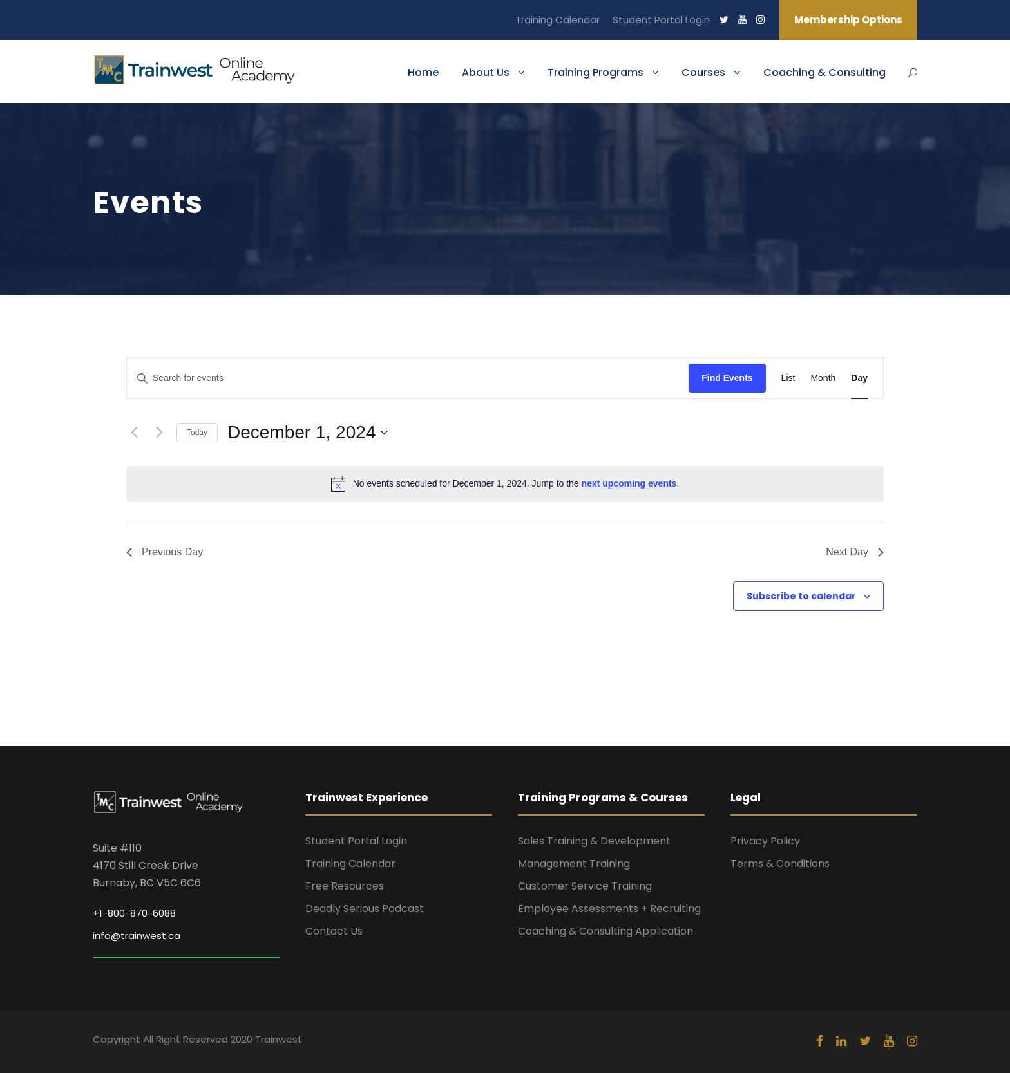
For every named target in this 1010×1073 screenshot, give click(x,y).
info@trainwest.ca (136, 935)
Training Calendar (557, 19)
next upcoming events (629, 483)
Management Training (574, 863)
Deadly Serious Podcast (364, 908)
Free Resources (344, 886)
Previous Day (164, 551)
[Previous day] (134, 432)
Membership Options (848, 19)
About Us (486, 72)
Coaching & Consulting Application (605, 931)
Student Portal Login (661, 19)
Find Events (726, 378)
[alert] (505, 484)
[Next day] (159, 432)
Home (423, 72)
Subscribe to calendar (801, 596)
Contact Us (334, 931)
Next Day (855, 551)
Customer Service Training (585, 886)
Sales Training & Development (594, 841)
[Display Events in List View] (788, 378)
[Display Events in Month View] (822, 378)
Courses (703, 72)
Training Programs (595, 72)
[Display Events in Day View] (859, 378)
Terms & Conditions (780, 863)
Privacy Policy (765, 841)
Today (197, 432)
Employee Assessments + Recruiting (609, 908)
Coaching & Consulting (824, 72)
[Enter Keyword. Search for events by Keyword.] (408, 378)
